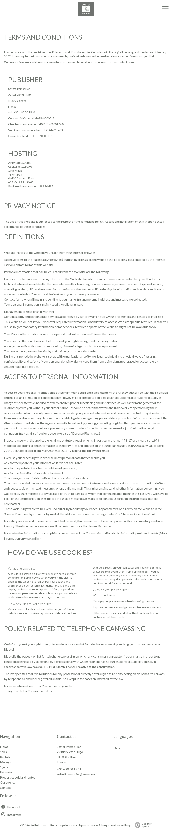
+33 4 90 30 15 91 (69, 769)
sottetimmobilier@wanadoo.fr (77, 774)
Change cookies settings (115, 825)
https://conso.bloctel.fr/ (36, 691)
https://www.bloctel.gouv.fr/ (53, 686)
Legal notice (66, 825)
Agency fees (87, 825)
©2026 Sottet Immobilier (37, 825)
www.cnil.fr (32, 538)
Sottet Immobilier (69, 746)
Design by (142, 825)
